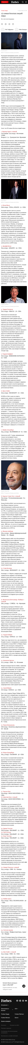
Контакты (3, 1025)
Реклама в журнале (6, 1028)
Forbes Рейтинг (19, 1014)
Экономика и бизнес (5, 1009)
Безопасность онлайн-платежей (9, 1036)
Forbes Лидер (4, 10)
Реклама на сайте (14, 1025)
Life (16, 1008)
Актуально (4, 1005)
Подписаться (5, 2)
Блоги (16, 1017)
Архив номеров (5, 1021)
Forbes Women (5, 1017)
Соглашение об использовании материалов (9, 1032)
